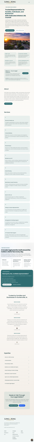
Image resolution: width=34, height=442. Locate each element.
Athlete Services (15, 434)
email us (6, 79)
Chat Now (25, 73)
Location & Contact (15, 436)
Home (13, 432)
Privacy (22, 432)
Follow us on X (22, 405)
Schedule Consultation (10, 30)
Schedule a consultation (17, 284)
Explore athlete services (20, 30)
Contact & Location (8, 103)
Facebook (6, 432)
